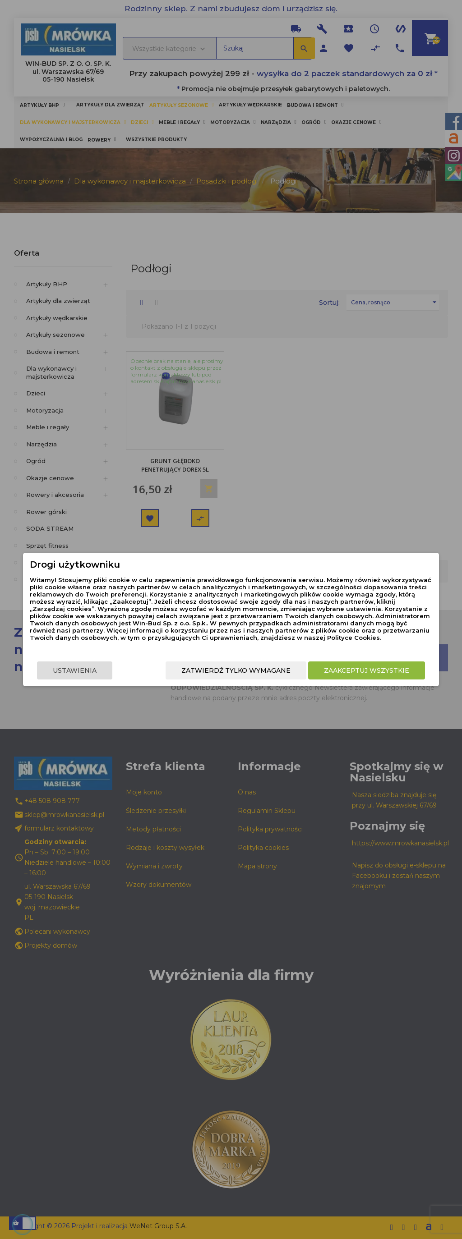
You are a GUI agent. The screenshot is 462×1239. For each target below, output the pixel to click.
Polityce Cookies (223, 637)
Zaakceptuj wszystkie (378, 670)
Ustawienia (62, 670)
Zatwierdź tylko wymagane (248, 670)
